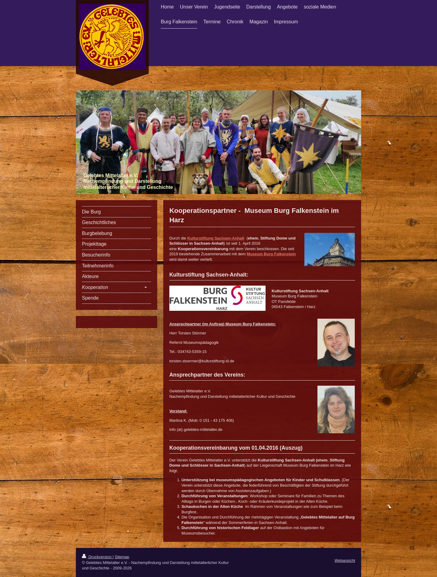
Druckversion (97, 557)
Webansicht (344, 560)
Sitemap (122, 557)
